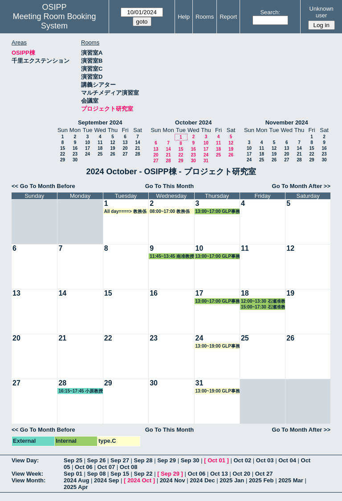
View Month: (28, 480)
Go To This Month (169, 186)
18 (100, 148)
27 (124, 154)
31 (206, 160)
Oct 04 (287, 460)
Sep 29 (166, 460)
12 (112, 142)
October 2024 (193, 122)
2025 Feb (261, 480)
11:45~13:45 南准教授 (172, 256)
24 (87, 154)
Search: (270, 12)
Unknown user (321, 12)
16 (75, 148)
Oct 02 (242, 460)
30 (75, 159)
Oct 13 (219, 473)
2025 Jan (232, 480)
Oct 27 (264, 473)
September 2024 (100, 122)
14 (137, 142)
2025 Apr (76, 487)
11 (100, 142)
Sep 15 (119, 473)
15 (62, 148)
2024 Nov (172, 480)
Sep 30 (190, 460)
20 (124, 148)
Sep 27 (119, 460)
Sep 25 (73, 460)
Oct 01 (216, 460)
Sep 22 (143, 473)
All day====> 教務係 (125, 211)
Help (184, 16)
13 (124, 142)
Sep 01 (73, 473)
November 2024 (286, 122)
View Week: (27, 473)
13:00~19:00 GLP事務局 (217, 346)
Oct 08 (129, 467)
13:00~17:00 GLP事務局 (217, 211)
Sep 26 (96, 460)
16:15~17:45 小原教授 (80, 391)
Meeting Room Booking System (54, 21)
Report (228, 16)
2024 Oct (139, 480)
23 (75, 154)
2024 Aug (76, 480)
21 (137, 148)
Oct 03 (265, 460)
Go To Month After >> (301, 186)
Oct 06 (84, 467)
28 (137, 154)
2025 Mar (290, 480)
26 (112, 154)
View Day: (25, 460)
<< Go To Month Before (43, 186)
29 (62, 159)
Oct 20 (241, 473)
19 (112, 148)
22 (62, 154)
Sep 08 (96, 473)
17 (87, 148)
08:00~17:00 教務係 (170, 211)
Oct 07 (106, 467)
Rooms (204, 16)
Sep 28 (143, 460)
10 (87, 142)
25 (100, 154)
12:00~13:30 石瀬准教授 (263, 301)
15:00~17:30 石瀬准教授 (263, 307)
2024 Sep (106, 480)
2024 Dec (202, 480)
